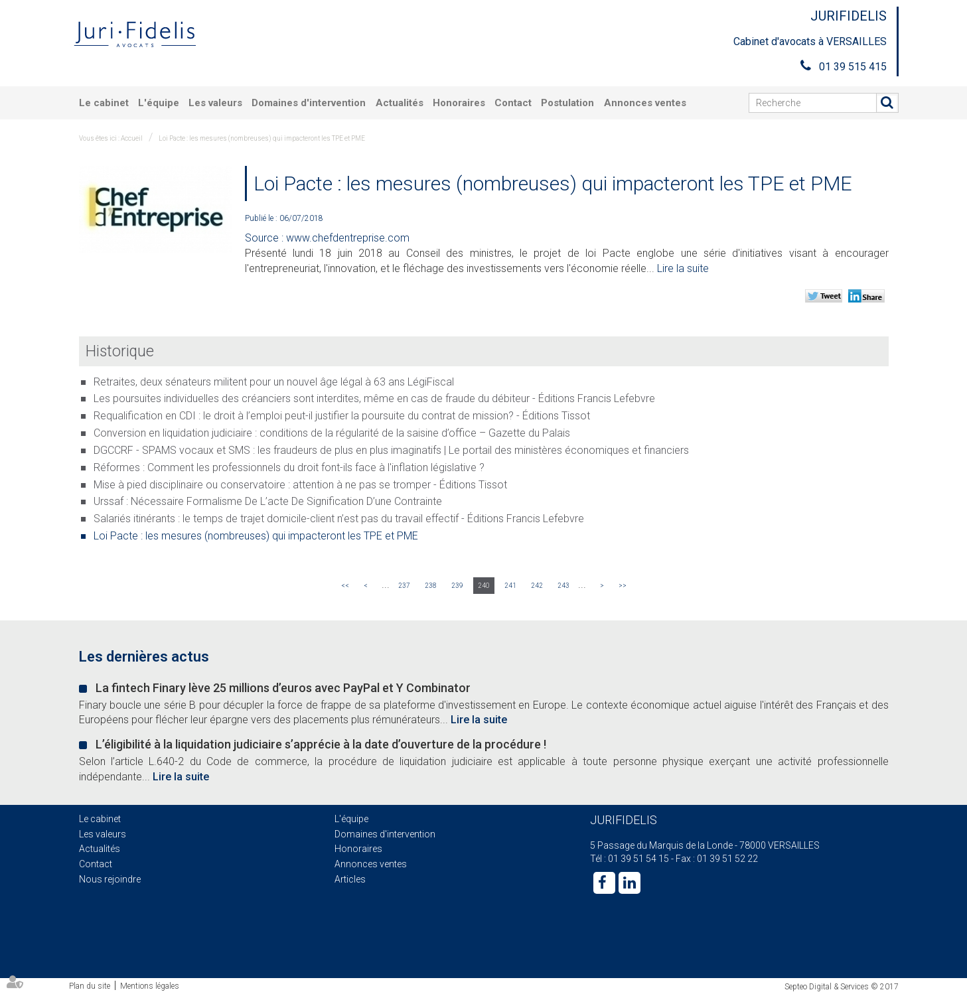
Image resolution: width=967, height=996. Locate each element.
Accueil (132, 138)
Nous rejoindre (110, 879)
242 (537, 585)
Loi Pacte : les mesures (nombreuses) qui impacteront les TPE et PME (262, 138)
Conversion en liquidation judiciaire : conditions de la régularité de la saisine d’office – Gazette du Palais (332, 433)
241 (510, 585)
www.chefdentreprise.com (347, 238)
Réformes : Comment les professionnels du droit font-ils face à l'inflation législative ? (289, 467)
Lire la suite (683, 268)
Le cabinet (104, 103)
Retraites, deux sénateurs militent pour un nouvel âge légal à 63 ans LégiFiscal (274, 382)
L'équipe (158, 103)
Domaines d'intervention (309, 103)
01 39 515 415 (853, 66)
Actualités (399, 103)
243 (563, 585)
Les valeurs (215, 103)
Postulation (567, 103)
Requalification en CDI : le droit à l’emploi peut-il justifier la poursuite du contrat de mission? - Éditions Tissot (342, 415)
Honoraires (459, 103)
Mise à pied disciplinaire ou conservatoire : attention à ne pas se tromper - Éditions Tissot (300, 484)
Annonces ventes (645, 103)
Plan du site (89, 986)
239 (457, 585)
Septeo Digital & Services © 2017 (841, 986)
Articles (350, 879)
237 (404, 585)
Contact (513, 103)
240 (484, 585)
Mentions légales (149, 986)
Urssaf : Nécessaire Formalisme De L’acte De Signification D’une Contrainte (268, 501)
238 (431, 585)
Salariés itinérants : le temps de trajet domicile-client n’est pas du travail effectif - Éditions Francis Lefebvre (339, 518)
